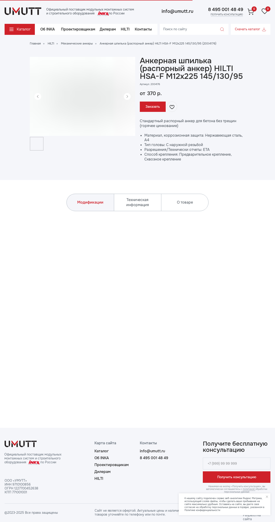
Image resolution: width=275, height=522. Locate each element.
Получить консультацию (236, 477)
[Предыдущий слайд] (37, 96)
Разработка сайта (252, 517)
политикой (249, 489)
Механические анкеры (77, 43)
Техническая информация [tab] (137, 202)
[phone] (236, 464)
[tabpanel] (137, 309)
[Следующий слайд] (127, 96)
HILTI (51, 43)
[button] (226, 14)
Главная (35, 43)
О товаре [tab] (185, 202)
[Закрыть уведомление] (267, 496)
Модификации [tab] (90, 202)
